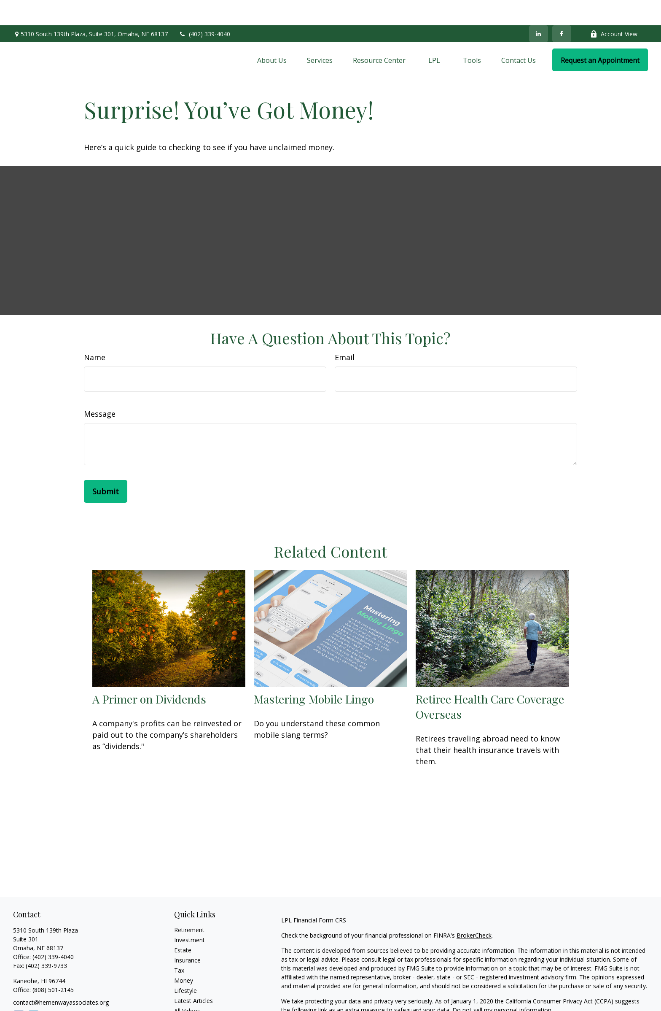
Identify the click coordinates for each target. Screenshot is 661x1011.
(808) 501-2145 (52, 964)
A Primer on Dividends (149, 673)
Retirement (189, 904)
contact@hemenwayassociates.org (61, 977)
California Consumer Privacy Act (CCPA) (559, 976)
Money (183, 955)
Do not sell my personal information (501, 985)
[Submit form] (105, 466)
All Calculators (193, 996)
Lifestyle (185, 965)
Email (345, 332)
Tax (179, 945)
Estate (182, 925)
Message (100, 388)
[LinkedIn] (538, 8)
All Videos (187, 985)
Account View (613, 9)
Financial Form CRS (319, 895)
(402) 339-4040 (204, 9)
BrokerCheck (474, 910)
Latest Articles (193, 975)
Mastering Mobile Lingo (314, 673)
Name (94, 332)
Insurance (187, 935)
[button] (271, 34)
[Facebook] (561, 8)
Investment (189, 915)
